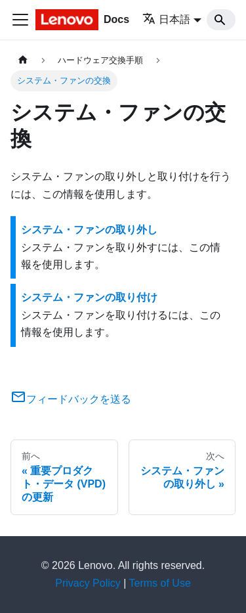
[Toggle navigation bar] (20, 20)
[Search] (221, 19)
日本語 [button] (166, 19)
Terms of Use (160, 583)
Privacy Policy (88, 583)
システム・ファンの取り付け (89, 297)
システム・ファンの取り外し (89, 229)
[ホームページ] (22, 60)
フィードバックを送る (70, 399)
